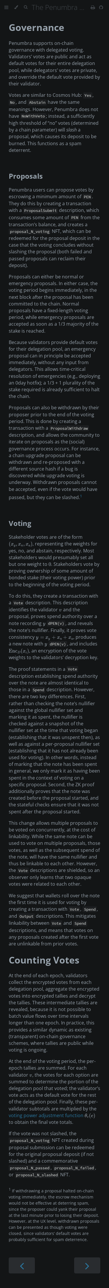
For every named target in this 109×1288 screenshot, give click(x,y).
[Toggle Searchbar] (25, 7)
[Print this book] (93, 7)
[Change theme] (16, 7)
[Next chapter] (87, 1265)
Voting (20, 523)
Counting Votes (44, 960)
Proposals (26, 176)
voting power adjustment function (46, 1115)
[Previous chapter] (22, 1265)
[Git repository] (101, 7)
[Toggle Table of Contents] (6, 7)
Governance (36, 27)
